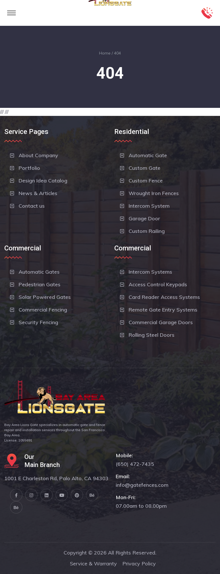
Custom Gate (144, 168)
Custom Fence (146, 180)
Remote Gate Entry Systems (163, 309)
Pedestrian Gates (39, 284)
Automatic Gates (39, 271)
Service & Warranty (93, 563)
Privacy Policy (139, 563)
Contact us (32, 206)
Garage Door (144, 218)
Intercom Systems (150, 271)
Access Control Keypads (158, 284)
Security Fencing (38, 322)
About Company (38, 155)
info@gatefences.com (142, 485)
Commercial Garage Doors (161, 322)
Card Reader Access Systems (164, 297)
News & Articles (38, 193)
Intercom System (149, 206)
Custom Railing (147, 231)
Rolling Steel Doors (151, 335)
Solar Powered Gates (45, 297)
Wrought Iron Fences (154, 193)
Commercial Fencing (43, 309)
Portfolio (29, 168)
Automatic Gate (148, 155)
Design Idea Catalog (43, 180)
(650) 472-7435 (135, 464)
